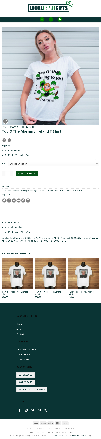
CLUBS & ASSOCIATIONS (32, 389)
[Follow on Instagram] (26, 410)
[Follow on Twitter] (33, 410)
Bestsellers (15, 190)
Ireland (14, 127)
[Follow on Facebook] (20, 410)
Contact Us (21, 334)
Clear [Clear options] (97, 159)
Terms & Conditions (26, 349)
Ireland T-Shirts (29, 127)
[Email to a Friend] (18, 200)
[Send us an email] (39, 410)
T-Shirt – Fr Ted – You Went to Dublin (48, 293)
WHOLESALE (25, 375)
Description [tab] (8, 216)
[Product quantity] (7, 173)
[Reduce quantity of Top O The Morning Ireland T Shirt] (3, 173)
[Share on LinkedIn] (28, 200)
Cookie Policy (22, 359)
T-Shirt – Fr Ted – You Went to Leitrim (81, 293)
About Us (21, 329)
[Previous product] (9, 140)
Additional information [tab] (27, 216)
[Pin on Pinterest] (23, 200)
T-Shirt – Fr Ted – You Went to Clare (15, 293)
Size (3, 163)
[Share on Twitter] (14, 200)
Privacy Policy (23, 354)
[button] (42, 19)
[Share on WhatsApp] (4, 200)
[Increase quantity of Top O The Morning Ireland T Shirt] (11, 173)
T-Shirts (82, 190)
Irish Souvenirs (72, 190)
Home (4, 127)
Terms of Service (78, 435)
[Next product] (4, 140)
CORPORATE (25, 382)
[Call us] (46, 410)
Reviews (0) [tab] (46, 216)
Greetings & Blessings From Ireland (33, 190)
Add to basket (26, 173)
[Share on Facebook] (9, 200)
